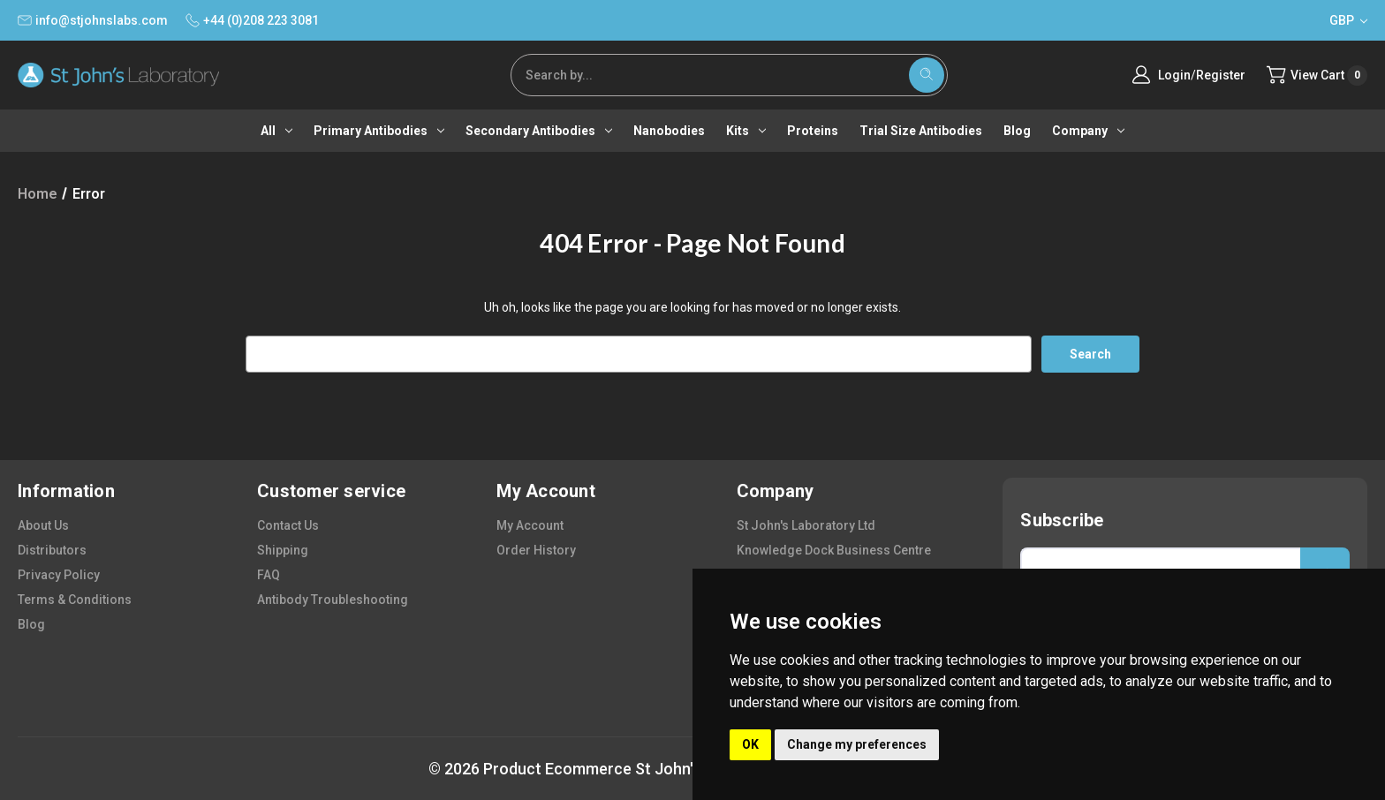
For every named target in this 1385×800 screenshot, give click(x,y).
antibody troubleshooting (332, 599)
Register (1218, 75)
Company (1088, 131)
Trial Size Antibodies (920, 131)
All (276, 131)
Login (1171, 75)
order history (536, 550)
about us (43, 525)
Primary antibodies (379, 131)
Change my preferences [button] (857, 744)
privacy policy (59, 575)
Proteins (812, 131)
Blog (1017, 131)
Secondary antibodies (538, 131)
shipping (282, 550)
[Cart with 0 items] (1315, 75)
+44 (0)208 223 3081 (252, 20)
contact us (288, 525)
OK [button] (750, 744)
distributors (52, 550)
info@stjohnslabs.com (93, 20)
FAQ (268, 575)
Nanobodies (669, 131)
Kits (746, 131)
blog (31, 624)
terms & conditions (75, 599)
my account (530, 525)
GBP (1348, 20)
